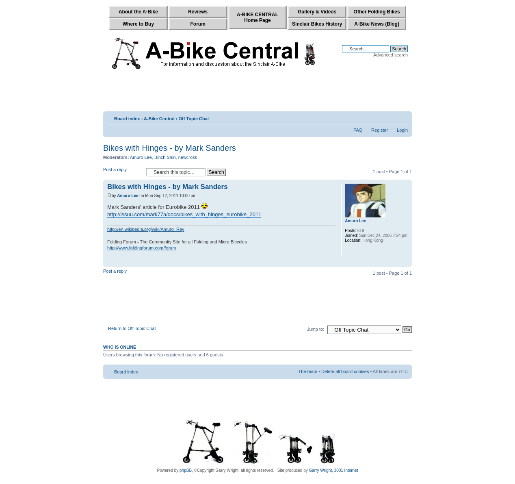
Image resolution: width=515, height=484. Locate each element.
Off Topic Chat (194, 118)
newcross (187, 157)
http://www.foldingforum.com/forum (141, 247)
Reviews (198, 12)
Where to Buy (138, 24)
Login (402, 130)
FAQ (357, 130)
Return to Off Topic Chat (132, 328)
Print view (378, 117)
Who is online (119, 347)
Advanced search (390, 54)
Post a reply (122, 172)
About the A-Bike (138, 12)
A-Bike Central (159, 118)
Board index (127, 118)
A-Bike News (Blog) (376, 24)
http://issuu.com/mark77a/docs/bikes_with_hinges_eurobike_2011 (184, 214)
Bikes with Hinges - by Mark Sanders (169, 147)
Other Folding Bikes (377, 12)
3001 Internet (346, 470)
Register (379, 130)
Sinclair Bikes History (317, 24)
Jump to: (315, 329)
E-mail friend (389, 117)
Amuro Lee (141, 157)
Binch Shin (165, 157)
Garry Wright (320, 470)
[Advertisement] (257, 92)
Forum (198, 24)
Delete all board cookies (345, 371)
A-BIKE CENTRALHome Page (257, 17)
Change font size (402, 117)
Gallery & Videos (317, 12)
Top (405, 262)
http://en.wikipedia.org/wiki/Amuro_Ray (145, 229)
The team (308, 371)
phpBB (186, 470)
